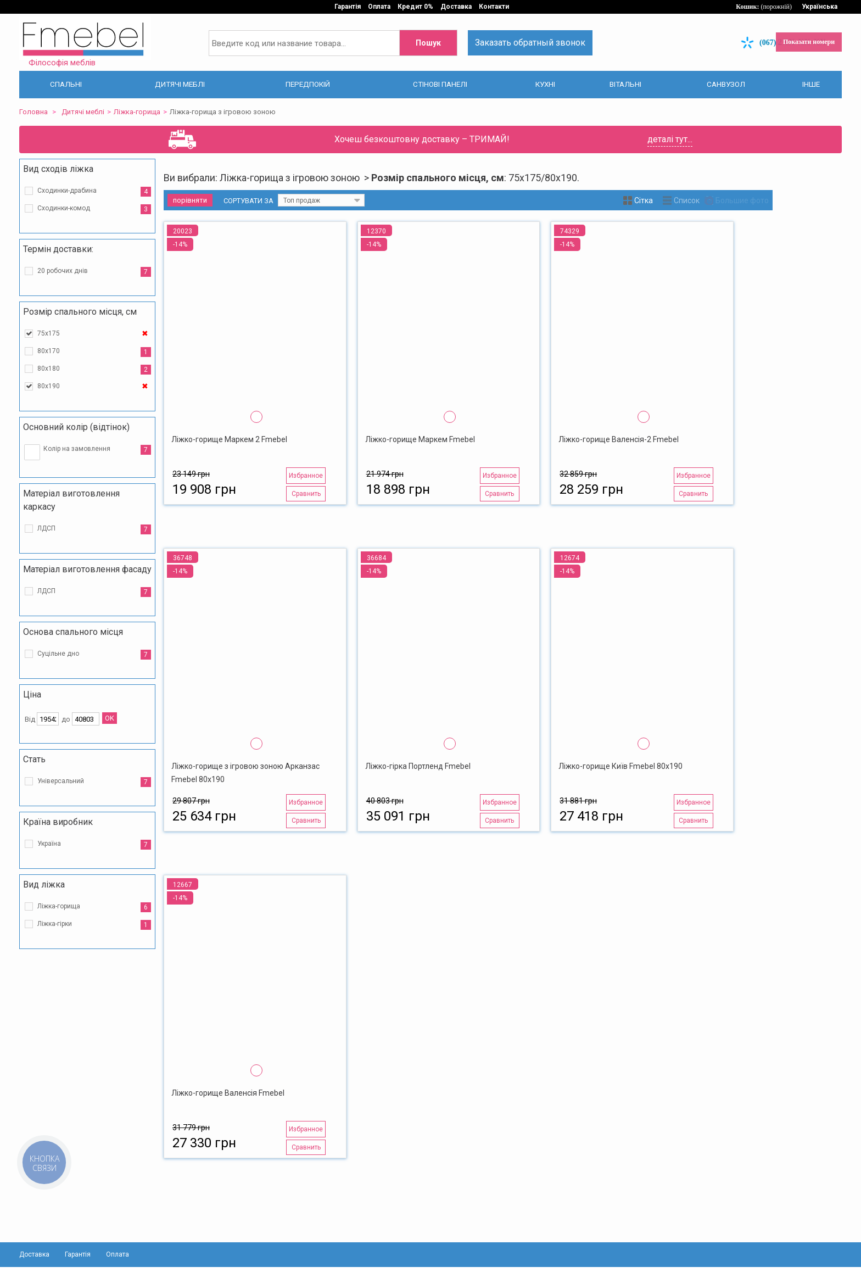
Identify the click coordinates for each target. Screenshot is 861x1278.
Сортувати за (248, 201)
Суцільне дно (58, 653)
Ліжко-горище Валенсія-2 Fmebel (618, 439)
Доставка (456, 6)
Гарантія (347, 6)
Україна (49, 843)
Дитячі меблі (83, 112)
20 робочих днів (62, 271)
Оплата (379, 6)
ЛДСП (46, 528)
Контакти (494, 6)
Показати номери (809, 42)
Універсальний (60, 781)
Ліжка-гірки (54, 924)
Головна (33, 112)
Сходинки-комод (63, 208)
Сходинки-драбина (67, 190)
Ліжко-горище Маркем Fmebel (420, 439)
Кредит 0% (415, 6)
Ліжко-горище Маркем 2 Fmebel (229, 439)
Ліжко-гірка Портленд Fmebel (418, 766)
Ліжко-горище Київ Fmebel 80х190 (620, 766)
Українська (819, 6)
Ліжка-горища (137, 112)
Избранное (306, 475)
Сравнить (306, 494)
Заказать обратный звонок (530, 42)
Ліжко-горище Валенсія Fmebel (227, 1093)
